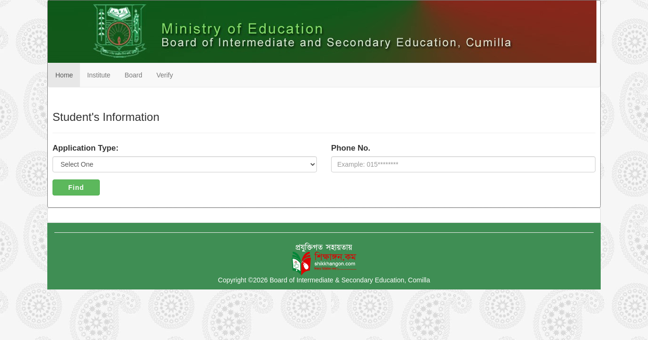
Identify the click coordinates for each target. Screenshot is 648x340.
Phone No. (350, 148)
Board (133, 75)
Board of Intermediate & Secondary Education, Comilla (350, 280)
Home (64, 75)
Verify (165, 75)
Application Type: (86, 148)
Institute (98, 75)
